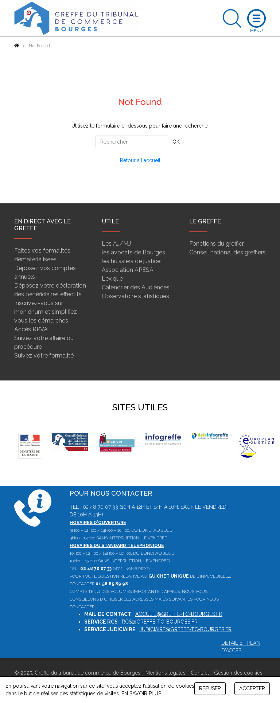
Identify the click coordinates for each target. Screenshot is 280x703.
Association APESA (127, 269)
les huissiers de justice (131, 261)
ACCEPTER (252, 688)
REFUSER (210, 688)
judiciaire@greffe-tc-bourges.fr (185, 629)
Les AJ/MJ (116, 243)
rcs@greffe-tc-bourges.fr (160, 622)
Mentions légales (165, 673)
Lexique (112, 278)
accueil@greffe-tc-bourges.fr (178, 614)
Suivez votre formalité (44, 355)
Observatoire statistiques (135, 296)
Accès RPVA (31, 329)
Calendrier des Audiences (136, 287)
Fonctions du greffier (216, 243)
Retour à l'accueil (140, 160)
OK (176, 142)
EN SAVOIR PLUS (141, 693)
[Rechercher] (132, 142)
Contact (200, 673)
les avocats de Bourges (133, 252)
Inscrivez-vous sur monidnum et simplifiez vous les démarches (45, 312)
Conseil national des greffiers (227, 252)
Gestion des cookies (238, 673)
